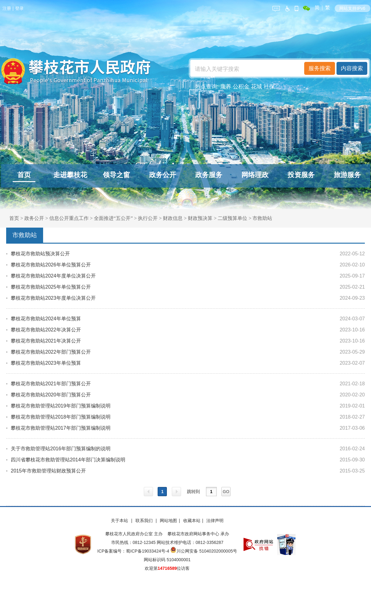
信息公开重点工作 (69, 218)
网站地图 (168, 520)
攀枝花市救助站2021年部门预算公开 (51, 383)
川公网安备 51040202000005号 (203, 551)
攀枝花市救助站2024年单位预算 (46, 318)
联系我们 (144, 520)
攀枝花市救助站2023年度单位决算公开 (53, 298)
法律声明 (215, 520)
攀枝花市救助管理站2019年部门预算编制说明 (61, 405)
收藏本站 (191, 520)
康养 (225, 86)
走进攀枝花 (70, 175)
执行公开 (148, 218)
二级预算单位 (232, 218)
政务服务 (208, 175)
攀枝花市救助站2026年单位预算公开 (51, 264)
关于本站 (120, 520)
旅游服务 (347, 175)
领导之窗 (116, 175)
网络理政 (254, 175)
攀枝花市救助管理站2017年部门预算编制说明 (61, 428)
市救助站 (262, 218)
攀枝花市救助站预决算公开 (40, 253)
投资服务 (301, 175)
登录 (19, 8)
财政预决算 (200, 218)
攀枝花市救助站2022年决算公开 (46, 329)
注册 (6, 8)
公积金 (241, 86)
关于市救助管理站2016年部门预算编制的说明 (61, 448)
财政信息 (173, 218)
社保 (269, 86)
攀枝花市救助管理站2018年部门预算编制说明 (61, 417)
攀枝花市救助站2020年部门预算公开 (51, 394)
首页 (24, 175)
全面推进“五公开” (113, 218)
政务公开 (162, 175)
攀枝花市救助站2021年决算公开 (46, 340)
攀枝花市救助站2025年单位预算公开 (51, 287)
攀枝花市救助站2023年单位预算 (46, 363)
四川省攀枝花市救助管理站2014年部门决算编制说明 (68, 459)
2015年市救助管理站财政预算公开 (48, 470)
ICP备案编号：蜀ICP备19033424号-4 (133, 551)
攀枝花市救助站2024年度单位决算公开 (53, 275)
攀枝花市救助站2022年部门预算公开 (51, 352)
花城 (256, 86)
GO (226, 491)
